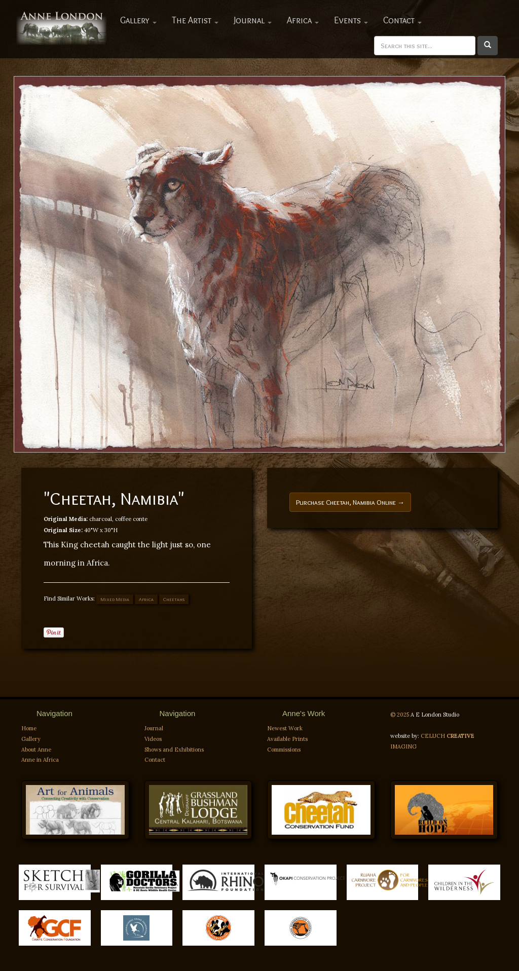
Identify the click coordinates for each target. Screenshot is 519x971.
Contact (402, 20)
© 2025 (400, 714)
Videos (153, 738)
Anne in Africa (40, 759)
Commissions (284, 749)
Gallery (138, 20)
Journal (253, 20)
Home (28, 728)
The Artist (195, 20)
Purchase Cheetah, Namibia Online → (350, 502)
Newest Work (285, 728)
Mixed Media (114, 599)
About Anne (36, 749)
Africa (303, 20)
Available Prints (287, 738)
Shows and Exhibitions (174, 749)
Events (351, 20)
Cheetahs (173, 599)
